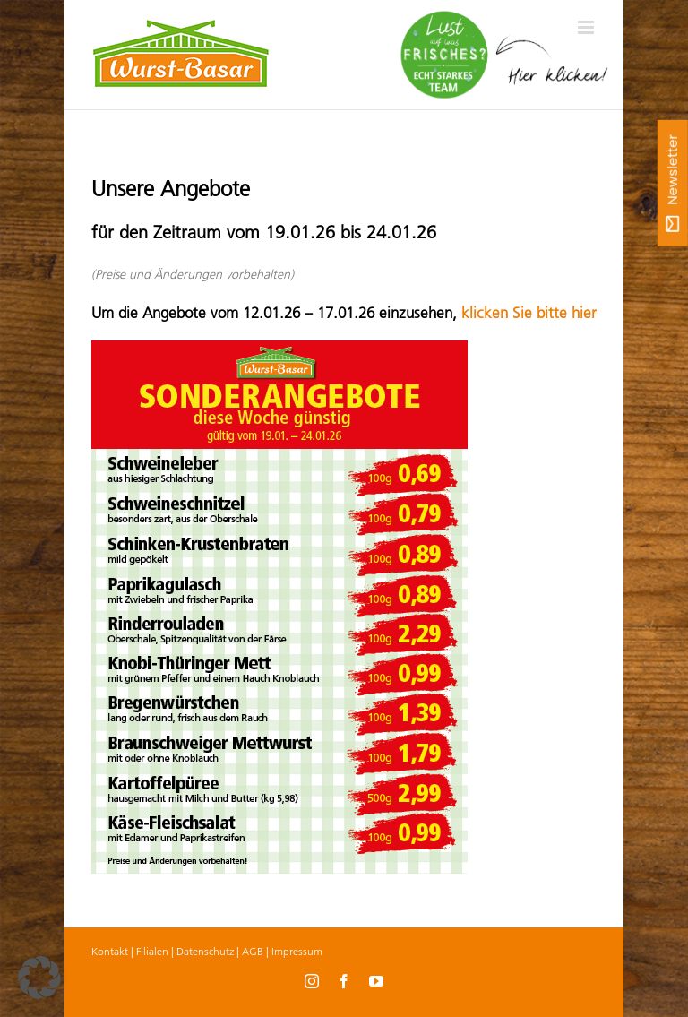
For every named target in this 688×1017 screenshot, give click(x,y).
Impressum (296, 951)
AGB (252, 951)
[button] (39, 977)
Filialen (152, 951)
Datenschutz (205, 951)
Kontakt (109, 951)
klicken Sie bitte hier (529, 313)
